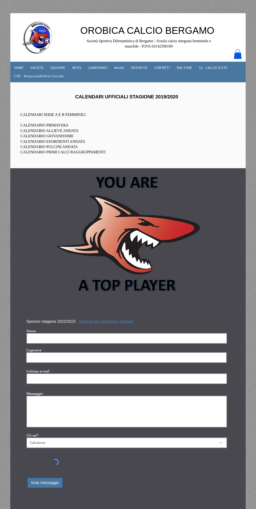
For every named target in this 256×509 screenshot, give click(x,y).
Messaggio (34, 393)
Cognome (33, 350)
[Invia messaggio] (45, 483)
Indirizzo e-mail (37, 371)
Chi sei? (32, 435)
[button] (238, 54)
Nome (31, 331)
